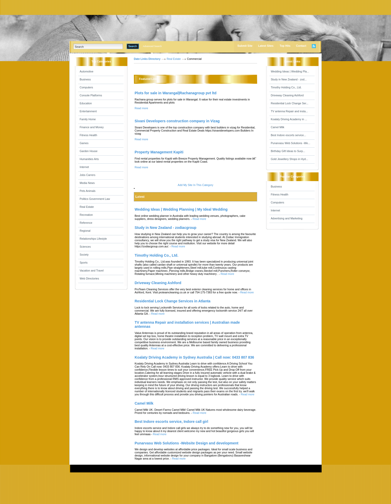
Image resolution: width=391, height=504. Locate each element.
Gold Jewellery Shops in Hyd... (289, 159)
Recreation (86, 214)
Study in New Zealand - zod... (289, 79)
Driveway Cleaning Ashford (287, 95)
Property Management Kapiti (159, 152)
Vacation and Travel (92, 270)
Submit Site (245, 45)
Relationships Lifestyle (93, 238)
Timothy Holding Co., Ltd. (286, 87)
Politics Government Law (95, 198)
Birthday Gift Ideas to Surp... (288, 151)
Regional (85, 230)
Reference (86, 222)
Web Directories (89, 278)
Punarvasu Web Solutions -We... (290, 143)
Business (85, 79)
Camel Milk (277, 127)
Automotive (86, 71)
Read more (141, 108)
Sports (84, 262)
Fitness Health (88, 135)
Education (86, 103)
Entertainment (88, 111)
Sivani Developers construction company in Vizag (177, 121)
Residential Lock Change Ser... (289, 103)
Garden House (88, 151)
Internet (84, 167)
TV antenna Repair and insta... (289, 111)
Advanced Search (152, 46)
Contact (301, 45)
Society (84, 254)
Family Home (88, 119)
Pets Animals (88, 190)
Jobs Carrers (87, 174)
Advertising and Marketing (286, 218)
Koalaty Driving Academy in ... (289, 119)
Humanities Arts (89, 159)
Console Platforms (91, 95)
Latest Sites (266, 45)
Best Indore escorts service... (288, 135)
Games (84, 143)
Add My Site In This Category (195, 184)
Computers (86, 87)
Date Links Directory (147, 58)
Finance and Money (92, 127)
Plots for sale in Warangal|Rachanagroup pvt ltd (175, 93)
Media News (87, 182)
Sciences (85, 246)
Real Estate (87, 206)
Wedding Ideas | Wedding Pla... (290, 71)
